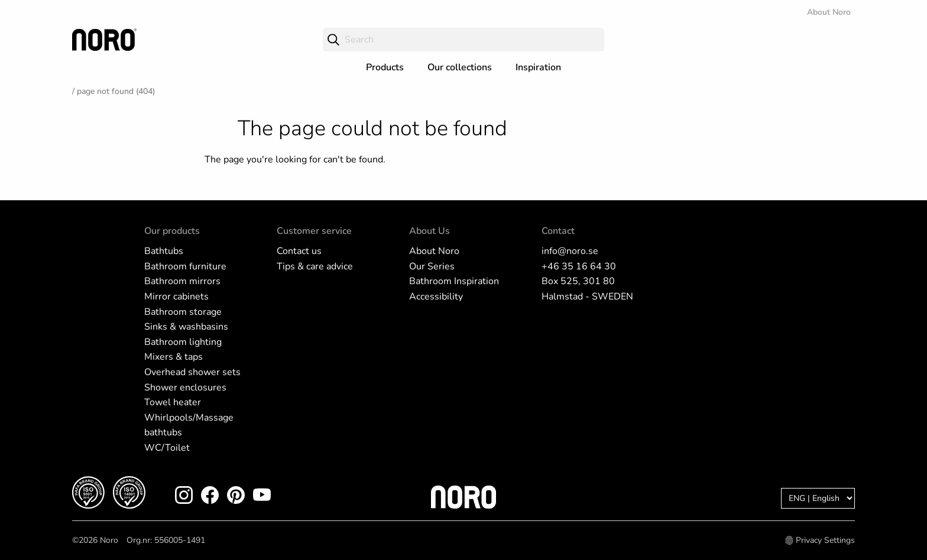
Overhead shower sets (192, 372)
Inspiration (538, 67)
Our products (172, 230)
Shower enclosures (185, 387)
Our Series (432, 266)
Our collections (459, 67)
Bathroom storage (183, 311)
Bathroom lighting (183, 342)
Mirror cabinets (176, 296)
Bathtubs (163, 251)
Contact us (299, 251)
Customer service (314, 230)
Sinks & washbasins (186, 326)
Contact (558, 230)
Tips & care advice (315, 266)
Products (385, 67)
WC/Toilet (167, 447)
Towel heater (172, 402)
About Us (429, 230)
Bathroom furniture (185, 266)
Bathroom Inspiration (454, 281)
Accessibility (436, 296)
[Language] (818, 498)
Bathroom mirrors (182, 281)
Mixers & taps (173, 356)
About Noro (829, 12)
